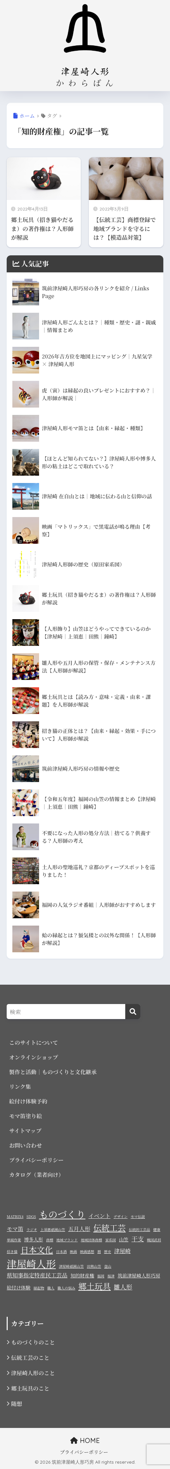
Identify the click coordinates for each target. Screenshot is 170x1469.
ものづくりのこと (33, 1342)
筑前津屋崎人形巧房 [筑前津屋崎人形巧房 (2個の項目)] (139, 1275)
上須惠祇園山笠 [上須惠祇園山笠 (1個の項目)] (52, 1229)
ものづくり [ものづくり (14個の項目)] (62, 1214)
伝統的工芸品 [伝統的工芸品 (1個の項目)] (139, 1229)
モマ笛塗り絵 (25, 1116)
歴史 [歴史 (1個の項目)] (107, 1251)
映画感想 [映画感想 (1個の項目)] (87, 1251)
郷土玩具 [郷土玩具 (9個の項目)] (94, 1286)
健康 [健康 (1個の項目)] (156, 1229)
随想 (16, 1404)
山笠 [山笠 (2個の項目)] (123, 1239)
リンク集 (20, 1086)
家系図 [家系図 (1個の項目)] (110, 1239)
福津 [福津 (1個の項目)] (111, 1275)
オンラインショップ (33, 1057)
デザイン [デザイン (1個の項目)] (121, 1216)
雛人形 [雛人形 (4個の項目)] (123, 1286)
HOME (85, 1440)
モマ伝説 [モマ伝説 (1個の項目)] (138, 1216)
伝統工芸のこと (30, 1358)
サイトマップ (25, 1131)
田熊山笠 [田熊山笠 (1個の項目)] (94, 1266)
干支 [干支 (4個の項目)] (138, 1238)
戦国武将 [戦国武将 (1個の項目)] (154, 1239)
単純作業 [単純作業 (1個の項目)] (14, 1239)
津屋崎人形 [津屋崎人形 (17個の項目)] (31, 1263)
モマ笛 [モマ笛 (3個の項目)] (15, 1229)
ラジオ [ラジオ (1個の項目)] (31, 1229)
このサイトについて (33, 1042)
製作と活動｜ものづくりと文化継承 (53, 1072)
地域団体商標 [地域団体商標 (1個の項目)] (91, 1239)
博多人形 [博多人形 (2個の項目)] (33, 1239)
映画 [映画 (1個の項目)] (73, 1251)
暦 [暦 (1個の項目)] (99, 1251)
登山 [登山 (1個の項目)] (107, 1266)
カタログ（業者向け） (36, 1175)
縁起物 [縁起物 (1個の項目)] (38, 1287)
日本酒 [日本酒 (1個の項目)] (61, 1251)
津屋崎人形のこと (33, 1373)
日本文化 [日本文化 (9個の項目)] (37, 1249)
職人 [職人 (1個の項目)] (50, 1287)
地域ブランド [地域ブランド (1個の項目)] (67, 1239)
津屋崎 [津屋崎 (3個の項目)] (122, 1251)
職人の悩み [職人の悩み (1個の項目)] (66, 1287)
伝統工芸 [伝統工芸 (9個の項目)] (109, 1227)
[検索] (132, 1011)
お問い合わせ (25, 1145)
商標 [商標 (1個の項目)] (49, 1239)
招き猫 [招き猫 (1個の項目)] (12, 1251)
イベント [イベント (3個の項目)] (100, 1216)
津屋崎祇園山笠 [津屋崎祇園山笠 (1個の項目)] (71, 1266)
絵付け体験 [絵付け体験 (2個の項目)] (18, 1287)
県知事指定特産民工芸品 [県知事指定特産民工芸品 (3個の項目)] (37, 1275)
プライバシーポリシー (36, 1160)
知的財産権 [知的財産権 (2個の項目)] (82, 1275)
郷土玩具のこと (30, 1388)
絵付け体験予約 (28, 1101)
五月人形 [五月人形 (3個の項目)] (79, 1229)
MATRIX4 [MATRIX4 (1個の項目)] (15, 1216)
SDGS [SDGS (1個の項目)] (31, 1216)
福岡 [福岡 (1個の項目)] (100, 1275)
